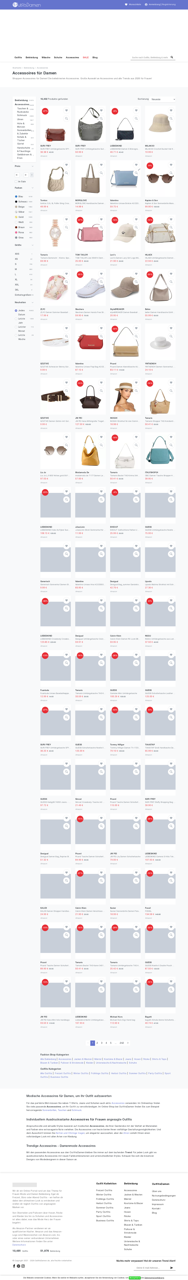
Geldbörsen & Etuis (24, 156)
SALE (86, 58)
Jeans (128, 1059)
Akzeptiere (134, 1278)
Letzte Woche (21, 337)
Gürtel (20, 144)
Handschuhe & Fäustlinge (23, 149)
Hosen (137, 1059)
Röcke (146, 1059)
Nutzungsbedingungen (164, 1196)
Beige (21, 207)
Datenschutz (19, 1245)
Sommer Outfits (137, 1074)
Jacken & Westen (83, 1059)
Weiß (21, 222)
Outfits (18, 58)
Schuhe (58, 58)
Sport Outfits (103, 1216)
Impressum (158, 1204)
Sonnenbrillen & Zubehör (24, 132)
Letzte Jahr (21, 321)
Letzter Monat (22, 329)
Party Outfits (155, 1074)
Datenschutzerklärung (154, 1278)
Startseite (16, 68)
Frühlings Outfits (100, 1074)
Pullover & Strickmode (72, 1063)
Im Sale (22, 182)
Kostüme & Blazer (113, 1059)
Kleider (89, 1063)
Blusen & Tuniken (49, 1063)
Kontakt (156, 1209)
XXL (17, 285)
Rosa (21, 233)
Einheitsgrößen (23, 295)
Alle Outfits (46, 1074)
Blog (95, 58)
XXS (17, 254)
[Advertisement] (94, 31)
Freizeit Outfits (63, 1074)
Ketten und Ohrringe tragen (70, 1133)
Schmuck (22, 115)
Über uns (157, 1191)
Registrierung (169, 5)
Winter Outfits (80, 1074)
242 (122, 1043)
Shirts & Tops (159, 1059)
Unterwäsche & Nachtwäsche (111, 1063)
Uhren (20, 119)
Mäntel (97, 1059)
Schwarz (23, 202)
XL (16, 280)
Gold (21, 217)
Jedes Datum (21, 313)
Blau (21, 197)
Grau (21, 238)
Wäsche (46, 58)
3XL (17, 290)
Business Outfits (59, 1077)
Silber (22, 212)
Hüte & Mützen (21, 125)
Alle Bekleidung (48, 1059)
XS (16, 259)
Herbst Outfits (119, 1074)
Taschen (62, 1110)
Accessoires (72, 58)
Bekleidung (32, 58)
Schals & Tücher (21, 139)
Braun (22, 227)
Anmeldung (154, 5)
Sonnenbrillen (49, 1110)
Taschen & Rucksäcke (23, 110)
